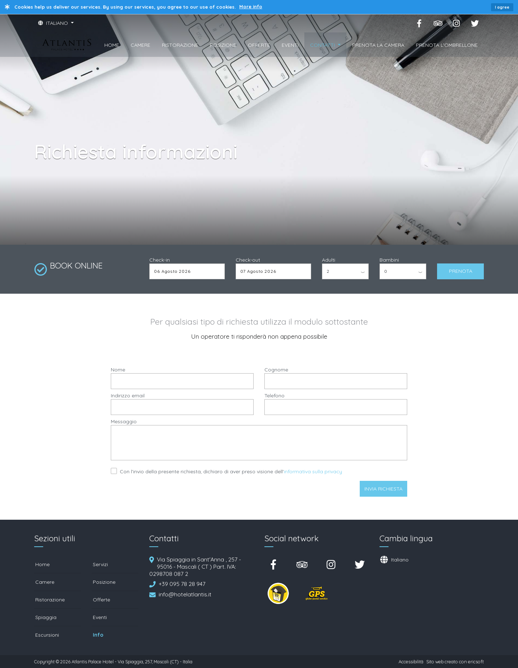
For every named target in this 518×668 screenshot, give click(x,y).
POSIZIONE (223, 45)
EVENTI (290, 45)
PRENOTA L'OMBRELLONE (447, 45)
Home (42, 564)
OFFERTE (259, 45)
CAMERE (140, 45)
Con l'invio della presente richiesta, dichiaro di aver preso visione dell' (231, 471)
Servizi (100, 564)
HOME (111, 45)
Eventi (100, 617)
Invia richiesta (383, 489)
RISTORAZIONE (180, 45)
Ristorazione (50, 599)
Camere (44, 582)
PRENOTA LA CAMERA (378, 45)
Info (98, 635)
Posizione (104, 582)
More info (250, 6)
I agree (502, 7)
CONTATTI (323, 45)
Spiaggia (45, 617)
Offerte (101, 599)
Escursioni (47, 635)
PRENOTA (460, 271)
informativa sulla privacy (313, 471)
